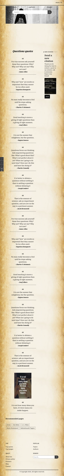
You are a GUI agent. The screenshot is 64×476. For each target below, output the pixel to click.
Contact (8, 466)
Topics (35, 447)
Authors (35, 449)
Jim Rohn (16, 425)
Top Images (9, 449)
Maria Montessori (12, 428)
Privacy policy (10, 459)
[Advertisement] (32, 34)
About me (9, 457)
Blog (7, 464)
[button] (59, 2)
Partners (8, 461)
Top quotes (9, 447)
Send (47, 96)
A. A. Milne (25, 425)
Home (9, 425)
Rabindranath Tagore (28, 428)
